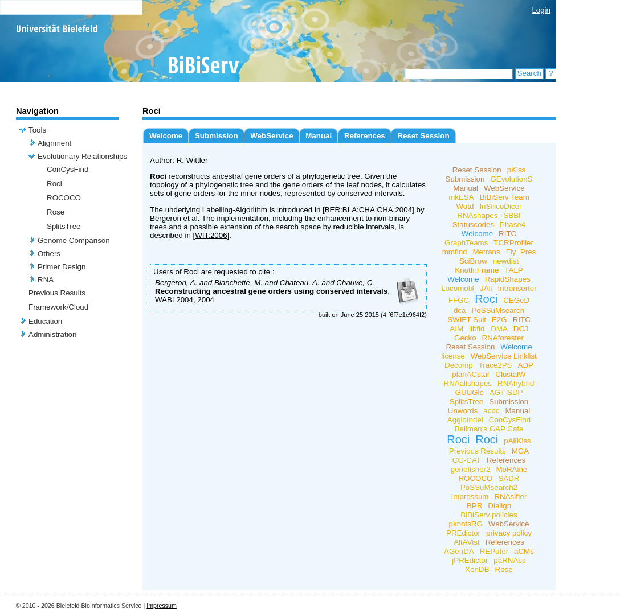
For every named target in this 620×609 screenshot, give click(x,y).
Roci (54, 183)
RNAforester (503, 338)
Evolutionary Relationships (82, 156)
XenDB (477, 569)
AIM (456, 328)
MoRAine (511, 469)
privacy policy (509, 533)
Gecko (465, 338)
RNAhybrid (515, 383)
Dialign (499, 505)
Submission (216, 135)
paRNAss (509, 560)
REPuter (494, 551)
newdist (506, 261)
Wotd (465, 206)
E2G (499, 319)
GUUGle (469, 392)
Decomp (458, 365)
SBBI (511, 215)
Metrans (486, 252)
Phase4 (512, 224)
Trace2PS (495, 365)
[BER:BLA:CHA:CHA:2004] (368, 209)
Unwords (463, 410)
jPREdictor (470, 560)
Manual (318, 135)
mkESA (461, 197)
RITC (507, 233)
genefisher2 (471, 469)
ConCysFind (67, 169)
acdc (491, 410)
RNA (46, 279)
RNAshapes (477, 215)
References (364, 135)
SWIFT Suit (466, 319)
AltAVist (466, 542)
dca (460, 310)
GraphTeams (466, 242)
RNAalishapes (468, 383)
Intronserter (517, 288)
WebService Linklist (504, 356)
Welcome (165, 135)
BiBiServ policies (488, 515)
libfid (476, 328)
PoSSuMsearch (497, 310)
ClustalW (510, 374)
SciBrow (473, 261)
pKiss (516, 170)
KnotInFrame (477, 270)
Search (529, 73)
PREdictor (463, 533)
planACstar (471, 374)
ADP (525, 365)
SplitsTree (64, 226)
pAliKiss (517, 441)
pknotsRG (466, 524)
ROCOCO (64, 198)
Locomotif (457, 288)
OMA (498, 328)
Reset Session (423, 135)
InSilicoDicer (500, 206)
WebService (271, 135)
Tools (37, 130)
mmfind (454, 252)
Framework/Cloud (58, 307)
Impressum (470, 496)
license (453, 356)
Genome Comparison (74, 240)
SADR (508, 478)
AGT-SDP (506, 392)
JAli (486, 288)
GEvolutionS (511, 179)
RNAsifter (510, 496)
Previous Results (56, 293)
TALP (513, 270)
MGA (520, 451)
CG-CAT (466, 460)
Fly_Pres (521, 252)
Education (45, 321)
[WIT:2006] (211, 235)
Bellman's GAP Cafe (489, 429)
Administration (52, 334)
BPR (474, 505)
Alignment (54, 143)
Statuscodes (473, 224)
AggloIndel (465, 419)
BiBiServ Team (504, 197)
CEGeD (516, 300)
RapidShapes (508, 279)
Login (541, 10)
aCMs (524, 551)
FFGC (458, 300)
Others (49, 253)
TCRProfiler (513, 242)
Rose (55, 212)
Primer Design (61, 266)
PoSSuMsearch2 (488, 487)
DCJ (520, 328)
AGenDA (459, 551)
